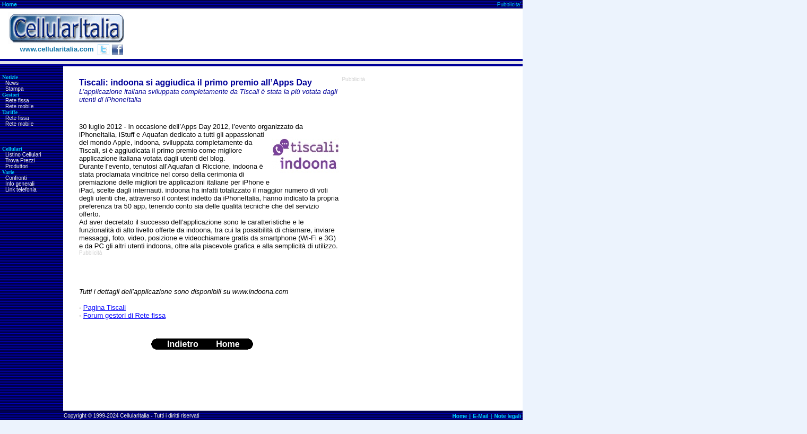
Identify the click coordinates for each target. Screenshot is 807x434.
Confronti (16, 178)
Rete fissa (17, 100)
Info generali (19, 184)
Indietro (182, 344)
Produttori (16, 166)
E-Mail (480, 416)
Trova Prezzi (20, 160)
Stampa (14, 89)
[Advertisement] (329, 34)
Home (9, 4)
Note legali (507, 416)
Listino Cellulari (23, 155)
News (12, 83)
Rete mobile (19, 106)
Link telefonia (21, 190)
